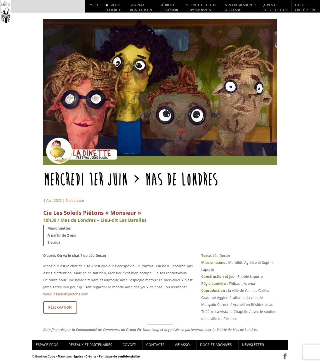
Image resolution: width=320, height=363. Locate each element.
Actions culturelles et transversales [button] (201, 7)
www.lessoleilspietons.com (65, 294)
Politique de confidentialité (119, 356)
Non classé (75, 200)
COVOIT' (129, 344)
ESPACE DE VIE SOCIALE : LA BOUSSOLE (240, 7)
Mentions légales (70, 356)
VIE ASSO (182, 344)
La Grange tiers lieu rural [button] (141, 7)
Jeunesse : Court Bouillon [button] (276, 7)
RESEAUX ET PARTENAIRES (90, 344)
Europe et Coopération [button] (305, 7)
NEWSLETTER (253, 344)
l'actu (93, 5)
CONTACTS (155, 344)
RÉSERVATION (60, 307)
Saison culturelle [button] (114, 7)
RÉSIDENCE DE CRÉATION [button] (169, 7)
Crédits (91, 356)
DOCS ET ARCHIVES (216, 344)
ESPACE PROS (47, 344)
